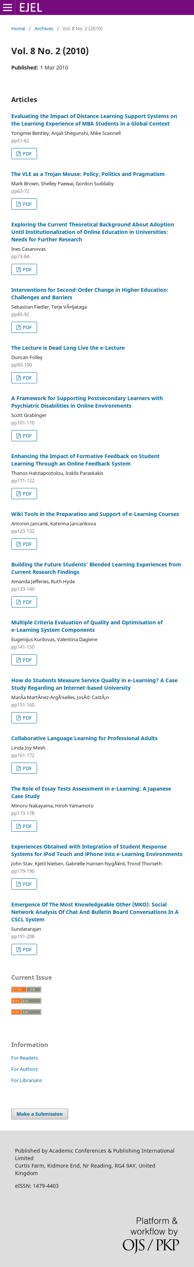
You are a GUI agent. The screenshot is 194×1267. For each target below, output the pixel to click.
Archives (43, 28)
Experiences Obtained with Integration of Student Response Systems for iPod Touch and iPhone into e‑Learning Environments (96, 850)
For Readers (24, 1057)
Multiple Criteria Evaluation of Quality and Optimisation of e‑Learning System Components (87, 626)
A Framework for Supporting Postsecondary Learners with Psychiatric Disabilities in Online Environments (87, 402)
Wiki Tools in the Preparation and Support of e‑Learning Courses (95, 513)
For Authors (24, 1069)
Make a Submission (39, 1113)
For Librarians (26, 1080)
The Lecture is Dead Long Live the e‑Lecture (68, 347)
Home (18, 28)
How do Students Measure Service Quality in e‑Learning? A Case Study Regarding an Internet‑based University (94, 684)
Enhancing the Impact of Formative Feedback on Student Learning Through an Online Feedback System (85, 459)
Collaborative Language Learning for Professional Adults (84, 738)
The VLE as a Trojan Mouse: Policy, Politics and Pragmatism (88, 173)
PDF (27, 153)
